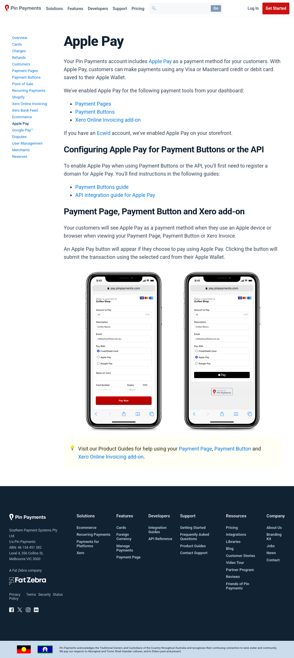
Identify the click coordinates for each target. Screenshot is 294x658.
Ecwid (104, 133)
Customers (21, 64)
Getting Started (193, 527)
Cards (17, 44)
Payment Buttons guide (102, 187)
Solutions (54, 8)
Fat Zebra (19, 570)
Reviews (233, 576)
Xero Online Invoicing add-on (108, 120)
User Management (27, 143)
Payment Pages (25, 71)
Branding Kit (273, 536)
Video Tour (235, 562)
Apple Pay (20, 123)
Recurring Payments (28, 90)
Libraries (233, 541)
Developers (98, 8)
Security (44, 595)
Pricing (137, 8)
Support (120, 8)
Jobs (270, 546)
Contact (273, 560)
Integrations (236, 534)
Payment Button (232, 449)
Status (58, 595)
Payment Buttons (26, 77)
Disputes (19, 137)
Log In (253, 8)
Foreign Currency (123, 536)
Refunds (19, 57)
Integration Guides (157, 529)
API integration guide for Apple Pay (115, 195)
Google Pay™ (22, 130)
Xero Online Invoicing (29, 104)
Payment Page (195, 449)
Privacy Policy (14, 597)
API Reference (160, 539)
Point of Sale (22, 84)
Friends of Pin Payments (237, 586)
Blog (229, 548)
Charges (19, 51)
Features (75, 8)
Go (215, 8)
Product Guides (193, 546)
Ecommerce (22, 117)
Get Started (276, 8)
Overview (19, 38)
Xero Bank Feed (25, 110)
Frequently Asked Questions (194, 536)
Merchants (21, 150)
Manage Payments (124, 548)
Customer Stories (240, 556)
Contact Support (193, 553)
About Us (274, 527)
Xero (80, 553)
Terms (31, 595)
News (271, 553)
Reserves (19, 156)
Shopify (18, 97)
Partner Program (240, 570)
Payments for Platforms (88, 543)
